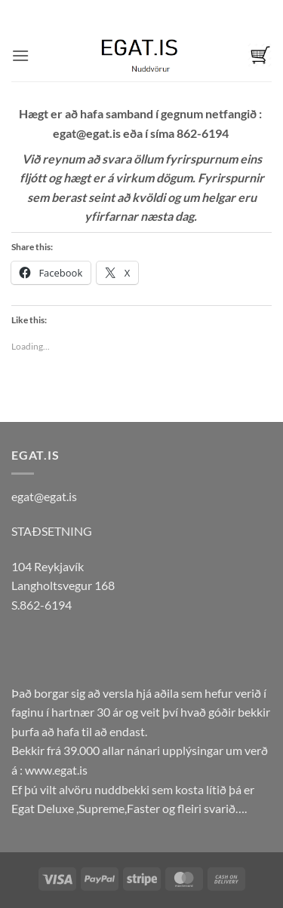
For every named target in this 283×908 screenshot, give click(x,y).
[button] (20, 55)
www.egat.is (56, 770)
